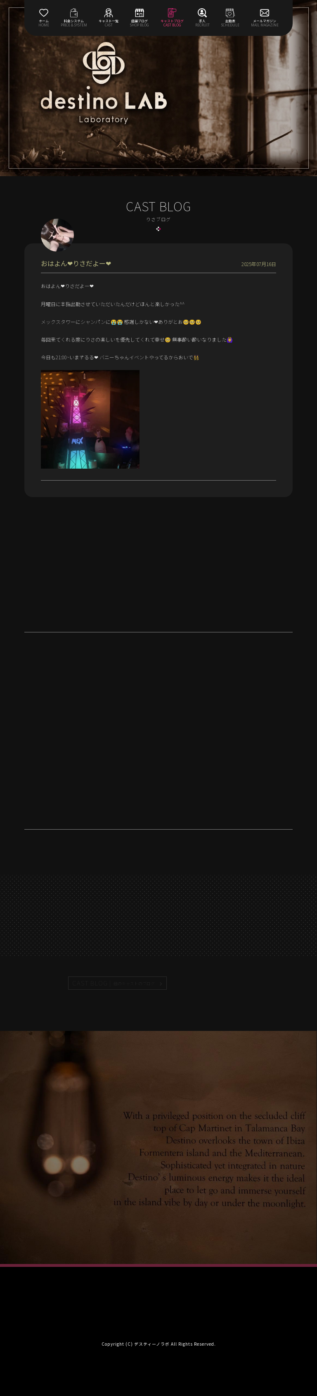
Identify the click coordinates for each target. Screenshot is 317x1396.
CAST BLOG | (114, 983)
